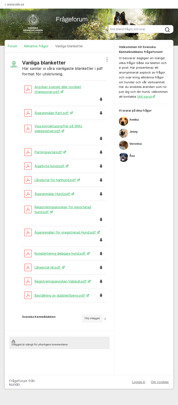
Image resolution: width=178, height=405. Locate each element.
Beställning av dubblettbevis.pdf (55, 295)
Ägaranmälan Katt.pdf (47, 112)
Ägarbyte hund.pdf (44, 166)
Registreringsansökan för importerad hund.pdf (57, 209)
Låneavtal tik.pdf (42, 267)
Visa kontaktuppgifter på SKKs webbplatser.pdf (53, 128)
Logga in (138, 382)
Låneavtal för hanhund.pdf (50, 179)
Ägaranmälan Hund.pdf (47, 193)
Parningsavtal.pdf (43, 152)
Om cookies (160, 382)
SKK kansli (144, 96)
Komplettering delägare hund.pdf (55, 253)
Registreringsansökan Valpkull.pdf (55, 281)
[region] (59, 192)
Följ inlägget (92, 318)
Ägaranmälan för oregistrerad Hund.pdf (60, 232)
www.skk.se (14, 4)
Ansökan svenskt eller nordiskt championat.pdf (52, 89)
